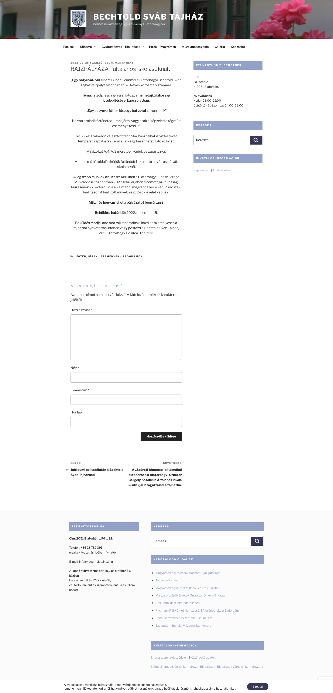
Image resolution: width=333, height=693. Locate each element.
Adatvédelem (222, 170)
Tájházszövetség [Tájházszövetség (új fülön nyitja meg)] (166, 580)
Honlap (76, 412)
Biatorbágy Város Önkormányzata (240, 666)
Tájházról (88, 46)
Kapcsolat (238, 46)
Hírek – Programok (162, 46)
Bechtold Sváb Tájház (148, 16)
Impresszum (201, 170)
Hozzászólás (81, 310)
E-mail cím (80, 390)
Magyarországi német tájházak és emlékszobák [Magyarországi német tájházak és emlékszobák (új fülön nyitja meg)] (187, 588)
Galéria (220, 46)
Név (75, 368)
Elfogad (258, 686)
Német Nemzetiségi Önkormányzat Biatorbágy (183, 666)
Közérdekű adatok (203, 657)
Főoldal (68, 46)
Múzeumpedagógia (195, 46)
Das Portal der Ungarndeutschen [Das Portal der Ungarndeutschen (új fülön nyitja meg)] (177, 603)
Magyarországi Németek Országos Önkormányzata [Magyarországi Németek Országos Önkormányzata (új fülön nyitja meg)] (190, 595)
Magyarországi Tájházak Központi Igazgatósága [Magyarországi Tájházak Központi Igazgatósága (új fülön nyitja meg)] (187, 573)
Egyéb (81, 256)
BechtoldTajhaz (119, 62)
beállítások (170, 688)
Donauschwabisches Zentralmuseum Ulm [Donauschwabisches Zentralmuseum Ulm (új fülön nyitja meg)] (183, 618)
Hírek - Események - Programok (115, 256)
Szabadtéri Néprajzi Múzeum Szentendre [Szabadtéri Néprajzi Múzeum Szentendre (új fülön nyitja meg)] (183, 625)
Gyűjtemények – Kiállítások (123, 46)
